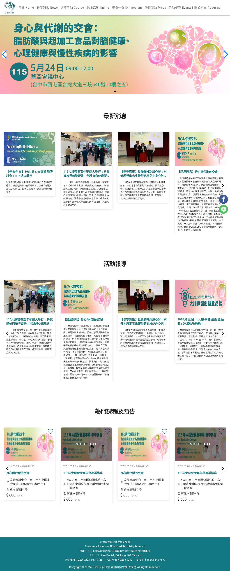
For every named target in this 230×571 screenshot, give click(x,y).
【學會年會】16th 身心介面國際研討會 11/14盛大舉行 (29, 173)
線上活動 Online (98, 7)
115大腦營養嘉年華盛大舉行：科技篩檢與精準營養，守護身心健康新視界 (86, 174)
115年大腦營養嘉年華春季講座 (83, 473)
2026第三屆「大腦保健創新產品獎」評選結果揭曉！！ (201, 321)
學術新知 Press (155, 7)
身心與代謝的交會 (17, 473)
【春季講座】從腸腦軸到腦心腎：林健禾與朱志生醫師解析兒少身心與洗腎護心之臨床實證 (143, 174)
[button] (115, 91)
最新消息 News (47, 7)
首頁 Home (26, 7)
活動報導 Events (180, 7)
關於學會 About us (207, 7)
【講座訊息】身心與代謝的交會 (198, 171)
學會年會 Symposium (127, 7)
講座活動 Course (72, 7)
